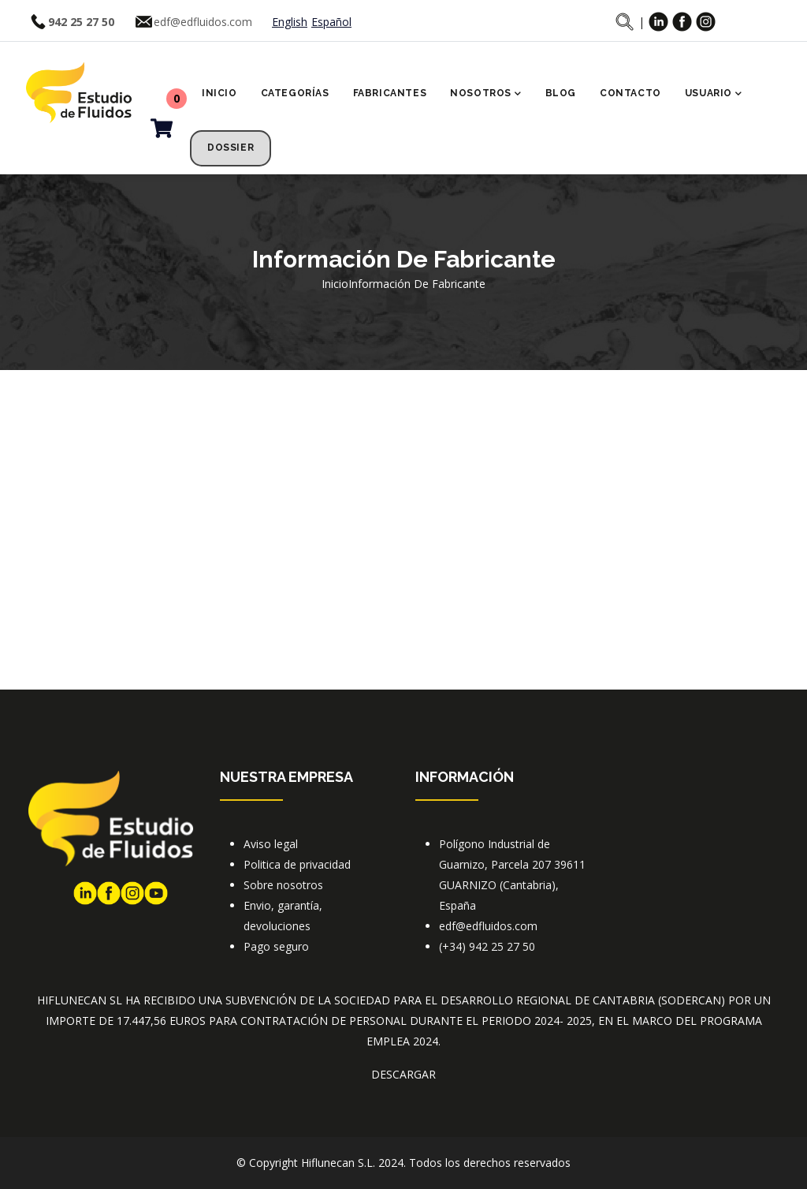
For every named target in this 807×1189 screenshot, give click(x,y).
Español (331, 21)
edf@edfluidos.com (203, 21)
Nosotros (485, 95)
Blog (560, 93)
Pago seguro (276, 946)
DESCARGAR (403, 1074)
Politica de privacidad (297, 864)
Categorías (295, 93)
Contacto (630, 93)
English (289, 21)
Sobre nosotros (283, 884)
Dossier (230, 147)
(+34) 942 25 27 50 (487, 946)
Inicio (219, 93)
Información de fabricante (416, 283)
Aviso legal (271, 843)
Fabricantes (390, 93)
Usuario (713, 95)
